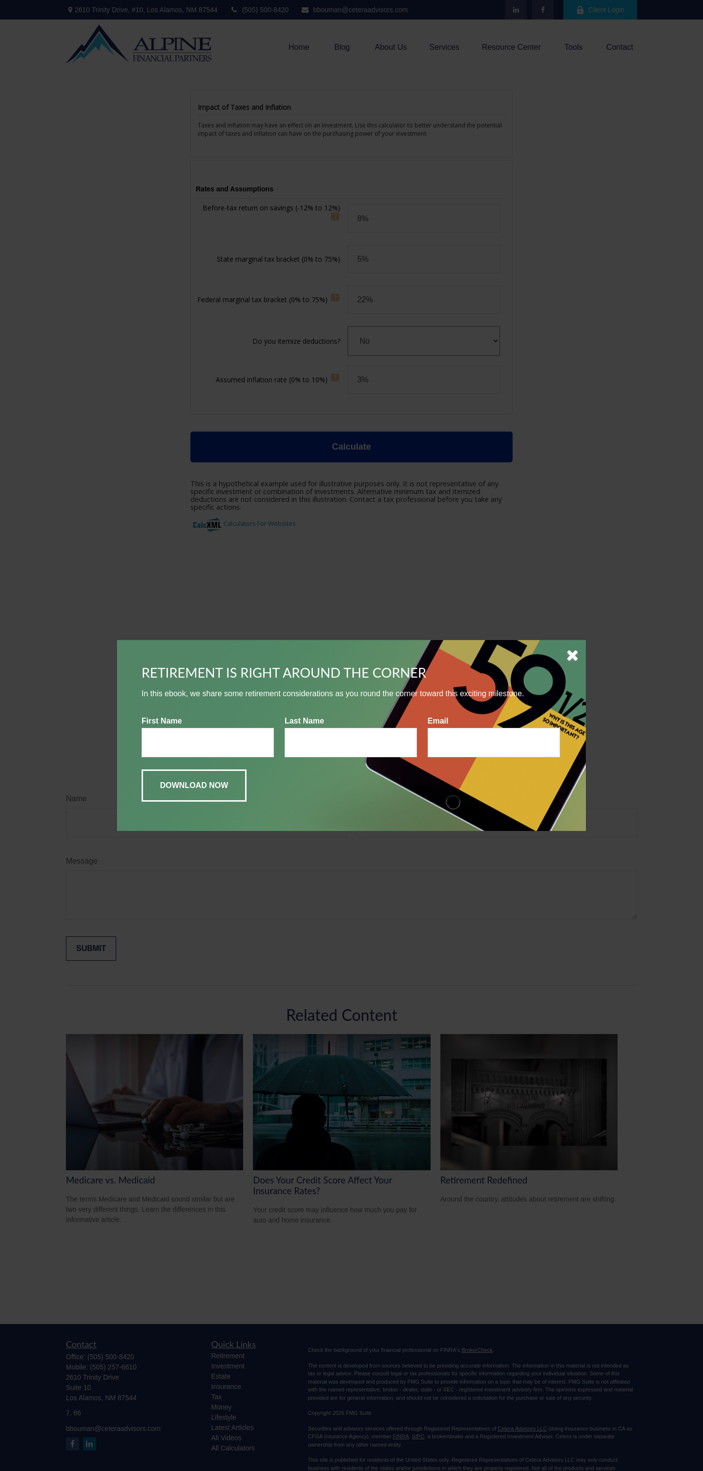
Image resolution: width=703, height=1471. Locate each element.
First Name (162, 721)
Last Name (304, 721)
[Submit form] (194, 785)
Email (438, 721)
